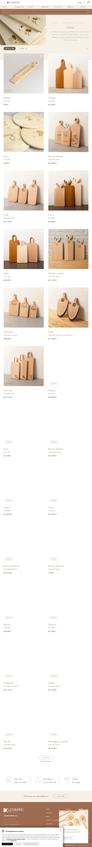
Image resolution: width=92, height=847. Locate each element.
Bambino (70, 7)
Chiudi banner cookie (60, 830)
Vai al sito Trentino (83, 810)
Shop (48, 816)
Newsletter (68, 838)
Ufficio (83, 7)
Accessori (45, 7)
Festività (57, 7)
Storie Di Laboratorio (54, 820)
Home (48, 809)
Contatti (49, 824)
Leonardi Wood (13, 2)
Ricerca (88, 11)
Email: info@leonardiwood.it (12, 824)
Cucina (30, 7)
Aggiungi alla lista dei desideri (41, 56)
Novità (4, 7)
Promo (22, 48)
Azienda (49, 813)
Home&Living (19, 7)
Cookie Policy (13, 840)
